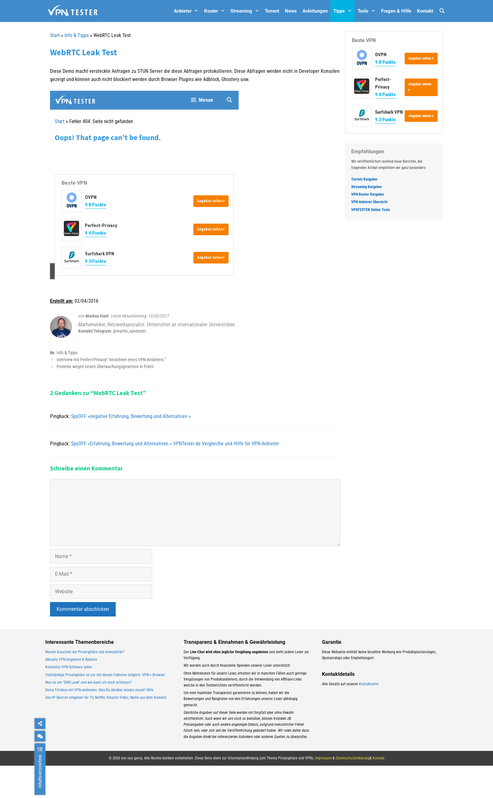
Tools (367, 11)
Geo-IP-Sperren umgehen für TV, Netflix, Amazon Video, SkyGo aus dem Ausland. (106, 697)
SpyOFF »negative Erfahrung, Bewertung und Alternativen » (131, 416)
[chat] (40, 736)
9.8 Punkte (385, 62)
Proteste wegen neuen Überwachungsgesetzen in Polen (105, 366)
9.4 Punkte (385, 94)
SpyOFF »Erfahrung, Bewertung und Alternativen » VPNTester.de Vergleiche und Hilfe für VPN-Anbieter (175, 444)
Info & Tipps (76, 35)
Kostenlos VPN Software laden (68, 667)
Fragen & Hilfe (396, 11)
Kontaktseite (369, 684)
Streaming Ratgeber (366, 187)
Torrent (272, 11)
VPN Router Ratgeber (367, 194)
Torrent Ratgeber (364, 179)
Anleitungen (315, 11)
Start (55, 35)
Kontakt (425, 11)
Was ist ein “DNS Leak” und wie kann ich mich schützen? (88, 682)
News (291, 11)
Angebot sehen (421, 58)
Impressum (323, 758)
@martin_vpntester (129, 331)
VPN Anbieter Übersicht (369, 202)
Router (216, 11)
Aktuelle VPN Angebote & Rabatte (71, 659)
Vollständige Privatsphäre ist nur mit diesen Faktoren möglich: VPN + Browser (105, 675)
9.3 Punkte (385, 119)
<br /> (144, 185)
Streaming (246, 11)
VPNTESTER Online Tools (370, 210)
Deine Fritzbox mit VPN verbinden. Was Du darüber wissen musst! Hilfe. (99, 690)
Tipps (344, 11)
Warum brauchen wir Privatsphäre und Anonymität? (84, 652)
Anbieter (187, 11)
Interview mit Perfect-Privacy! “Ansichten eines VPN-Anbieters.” (111, 359)
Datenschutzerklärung (352, 758)
